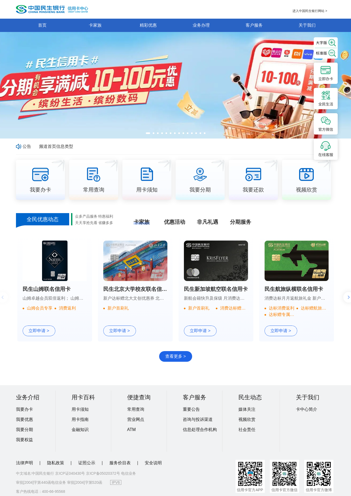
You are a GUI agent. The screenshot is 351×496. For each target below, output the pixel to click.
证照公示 (87, 463)
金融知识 (80, 429)
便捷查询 (139, 397)
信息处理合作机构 (200, 429)
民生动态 (250, 397)
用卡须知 (80, 409)
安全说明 (153, 463)
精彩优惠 (148, 25)
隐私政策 (56, 463)
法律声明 (25, 463)
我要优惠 (24, 419)
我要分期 (24, 429)
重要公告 (191, 409)
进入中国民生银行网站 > (309, 11)
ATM (131, 429)
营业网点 (135, 419)
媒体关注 (246, 409)
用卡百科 (83, 397)
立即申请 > (38, 330)
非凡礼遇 (207, 222)
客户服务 (254, 25)
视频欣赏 (246, 419)
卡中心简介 (306, 409)
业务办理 (201, 25)
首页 (42, 25)
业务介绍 (27, 397)
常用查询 (135, 409)
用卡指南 (80, 419)
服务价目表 (120, 463)
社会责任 (246, 429)
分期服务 (240, 222)
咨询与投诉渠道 (198, 419)
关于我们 (307, 25)
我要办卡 (24, 409)
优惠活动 (174, 222)
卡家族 (95, 25)
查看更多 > (175, 356)
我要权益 (24, 439)
